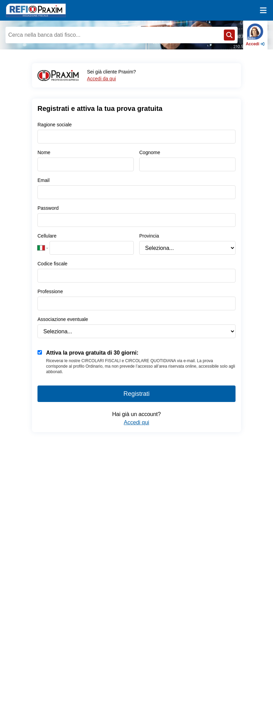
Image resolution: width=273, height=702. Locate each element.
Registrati (136, 393)
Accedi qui (136, 422)
